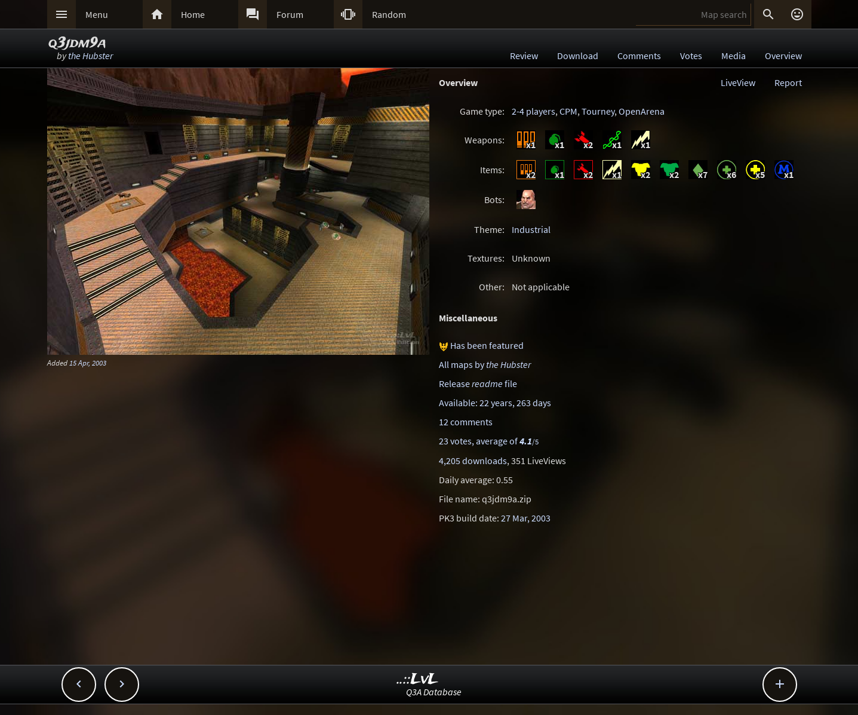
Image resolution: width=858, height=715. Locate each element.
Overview (783, 56)
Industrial (531, 229)
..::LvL (418, 679)
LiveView (738, 82)
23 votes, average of (489, 441)
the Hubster (90, 56)
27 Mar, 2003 (526, 518)
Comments (639, 56)
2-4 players (533, 111)
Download (577, 56)
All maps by (485, 364)
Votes (691, 56)
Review (524, 56)
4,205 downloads (473, 461)
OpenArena (642, 111)
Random (389, 14)
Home (193, 14)
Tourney (598, 111)
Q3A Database (434, 692)
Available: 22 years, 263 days (495, 403)
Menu (96, 14)
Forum (289, 14)
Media (733, 56)
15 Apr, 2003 (87, 362)
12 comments (466, 422)
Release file (478, 383)
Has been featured (487, 345)
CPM (568, 111)
